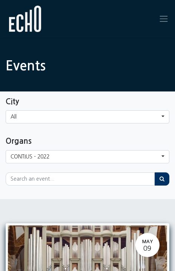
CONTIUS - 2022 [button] (30, 156)
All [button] (14, 116)
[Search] (162, 179)
